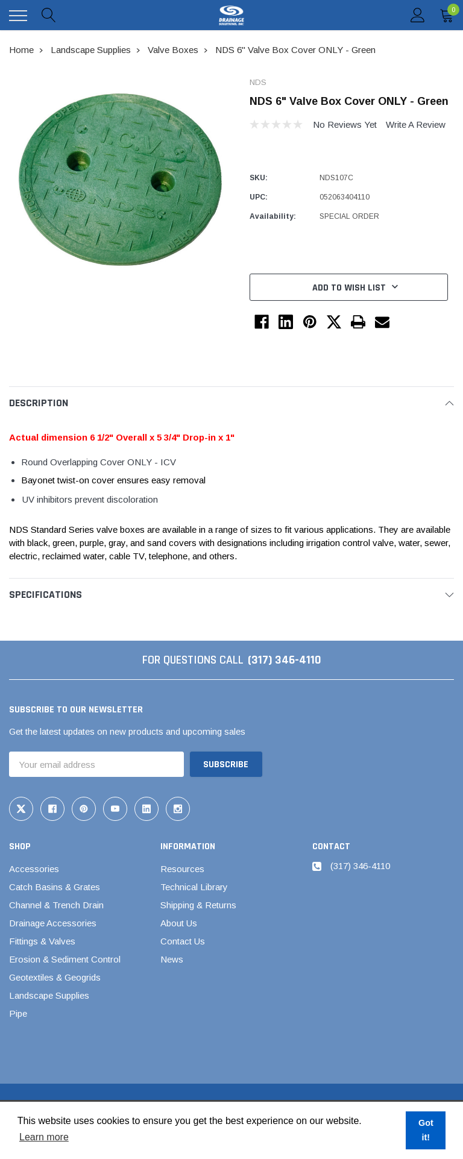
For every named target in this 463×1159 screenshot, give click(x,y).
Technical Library (194, 887)
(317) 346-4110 (284, 660)
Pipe (18, 1013)
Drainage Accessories (52, 923)
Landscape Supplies (49, 995)
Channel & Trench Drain (56, 905)
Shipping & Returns (198, 905)
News (171, 959)
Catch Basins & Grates (54, 887)
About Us (178, 923)
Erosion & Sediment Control (65, 959)
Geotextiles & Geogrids (55, 977)
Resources (182, 869)
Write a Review (416, 124)
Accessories (34, 869)
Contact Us (182, 941)
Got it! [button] (425, 1130)
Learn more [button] (44, 1137)
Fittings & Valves (42, 941)
